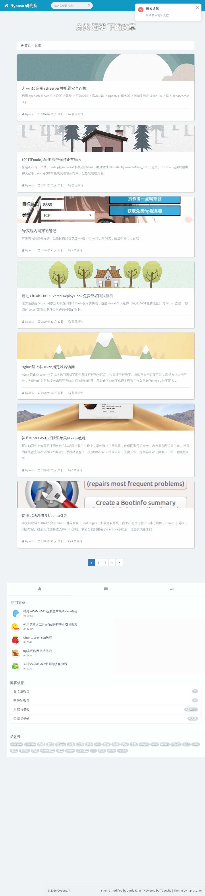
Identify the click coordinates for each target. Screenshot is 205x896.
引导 (75, 871)
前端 (80, 865)
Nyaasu (61, 129)
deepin (183, 865)
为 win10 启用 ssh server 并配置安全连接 (95, 103)
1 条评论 (107, 660)
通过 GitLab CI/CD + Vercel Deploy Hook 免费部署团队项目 (113, 356)
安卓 (128, 865)
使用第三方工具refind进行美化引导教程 (88, 742)
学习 (119, 865)
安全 (181, 871)
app (136, 865)
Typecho (166, 890)
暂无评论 (107, 129)
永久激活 (162, 871)
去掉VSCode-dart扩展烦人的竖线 (83, 782)
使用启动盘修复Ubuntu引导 (82, 628)
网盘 (114, 871)
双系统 (65, 871)
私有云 (104, 871)
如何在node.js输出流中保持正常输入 (92, 189)
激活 (140, 871)
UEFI (84, 871)
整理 (89, 865)
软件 (145, 865)
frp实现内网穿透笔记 (75, 276)
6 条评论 (107, 568)
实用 (163, 865)
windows (55, 865)
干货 (172, 865)
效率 (154, 865)
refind (53, 871)
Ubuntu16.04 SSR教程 (75, 756)
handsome (195, 890)
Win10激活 (127, 871)
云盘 (94, 871)
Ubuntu (68, 865)
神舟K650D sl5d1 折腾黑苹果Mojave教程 (95, 535)
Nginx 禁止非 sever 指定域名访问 (87, 443)
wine (193, 865)
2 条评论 (107, 296)
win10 (149, 871)
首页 (57, 45)
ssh (173, 871)
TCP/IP (54, 877)
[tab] (71, 708)
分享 (109, 865)
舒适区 (99, 865)
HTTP (191, 871)
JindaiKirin (134, 890)
